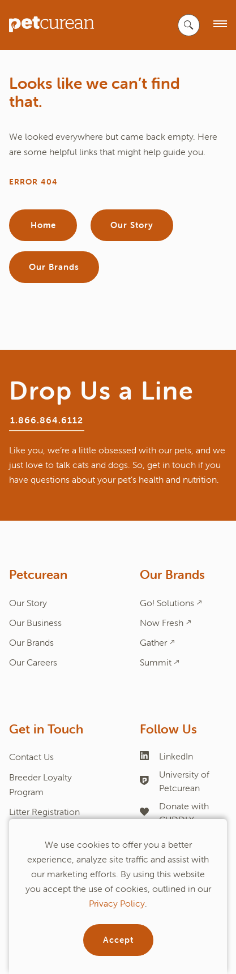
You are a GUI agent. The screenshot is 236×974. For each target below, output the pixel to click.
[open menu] (220, 24)
